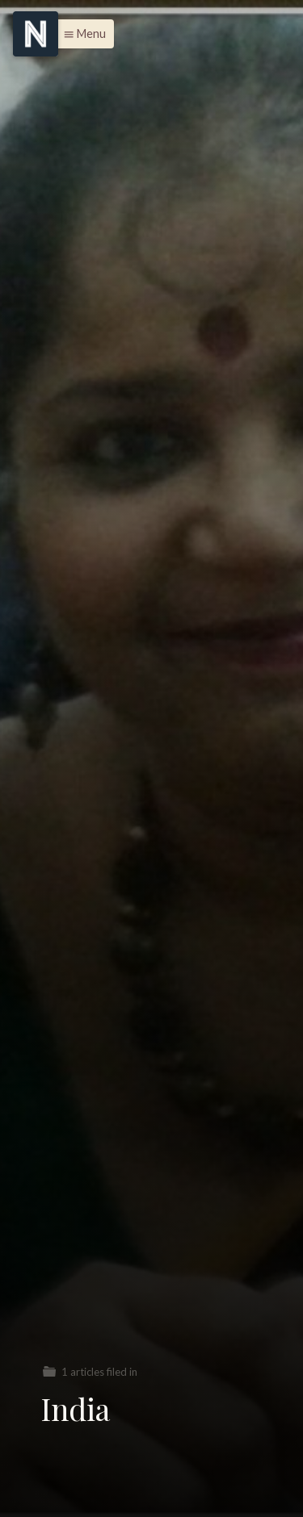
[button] (80, 33)
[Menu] (35, 33)
